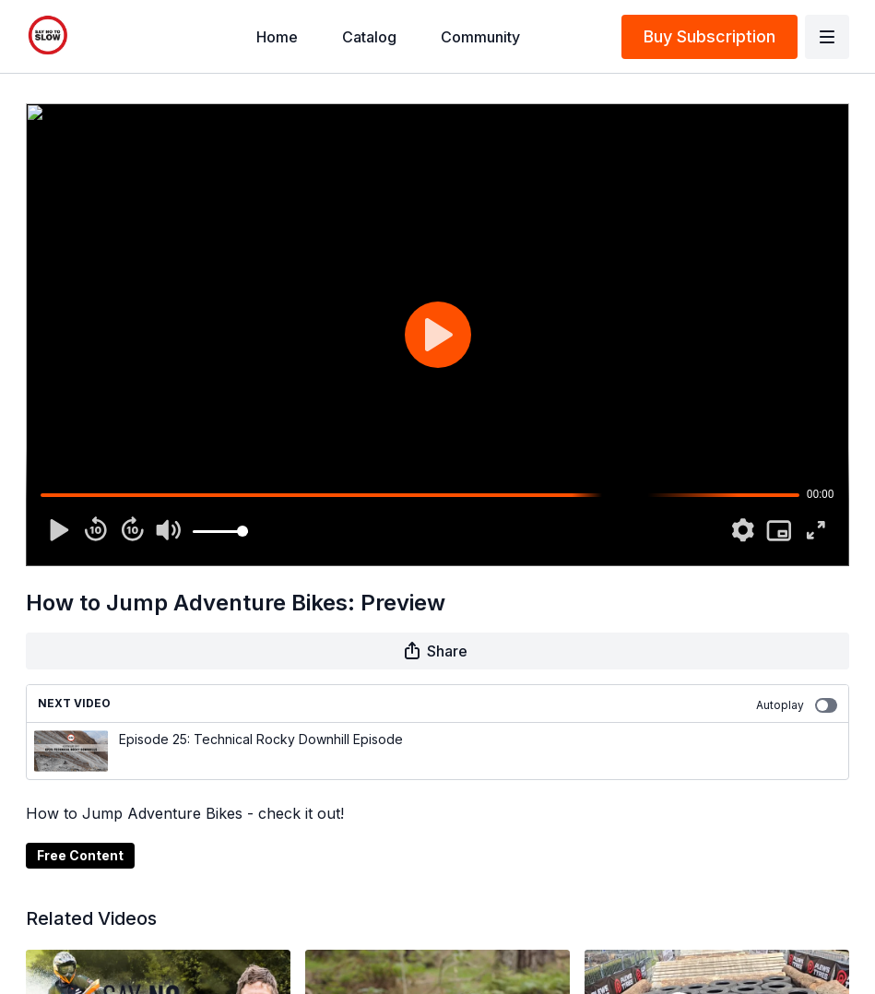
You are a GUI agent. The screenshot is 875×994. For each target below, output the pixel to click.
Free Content (80, 855)
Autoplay (796, 705)
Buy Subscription (709, 36)
